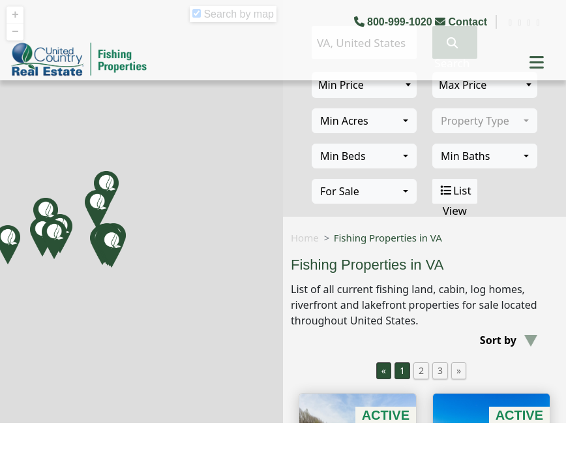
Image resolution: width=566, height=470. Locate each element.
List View (454, 191)
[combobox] (364, 120)
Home (305, 237)
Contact (462, 21)
